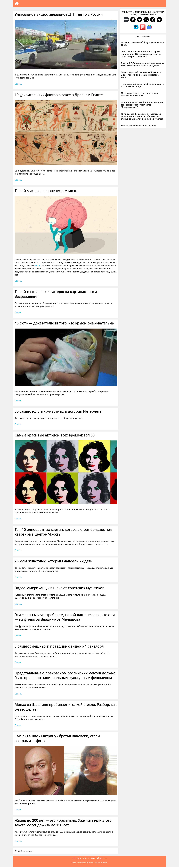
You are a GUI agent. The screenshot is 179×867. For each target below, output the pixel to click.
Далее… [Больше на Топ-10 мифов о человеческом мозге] (18, 280)
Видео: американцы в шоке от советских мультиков (59, 587)
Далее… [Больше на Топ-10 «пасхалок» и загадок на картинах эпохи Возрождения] (18, 312)
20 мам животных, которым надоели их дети (53, 561)
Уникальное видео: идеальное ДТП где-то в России (59, 14)
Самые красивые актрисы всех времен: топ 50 (55, 435)
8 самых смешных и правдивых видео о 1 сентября (59, 646)
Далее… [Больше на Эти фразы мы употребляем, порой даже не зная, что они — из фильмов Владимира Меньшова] (18, 635)
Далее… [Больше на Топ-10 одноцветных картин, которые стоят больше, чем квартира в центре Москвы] (18, 550)
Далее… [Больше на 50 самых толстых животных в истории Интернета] (18, 424)
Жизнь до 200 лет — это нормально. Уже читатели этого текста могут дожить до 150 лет (63, 822)
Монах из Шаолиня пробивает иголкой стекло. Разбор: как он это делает (66, 706)
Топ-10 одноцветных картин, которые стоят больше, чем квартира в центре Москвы (64, 531)
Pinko (37, 265)
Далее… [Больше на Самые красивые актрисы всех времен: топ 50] (18, 518)
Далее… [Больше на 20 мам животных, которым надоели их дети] (18, 577)
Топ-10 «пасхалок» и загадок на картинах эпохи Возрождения (56, 294)
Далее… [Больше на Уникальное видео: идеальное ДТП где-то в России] (18, 83)
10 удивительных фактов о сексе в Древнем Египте (59, 94)
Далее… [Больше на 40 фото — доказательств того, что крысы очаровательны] (18, 400)
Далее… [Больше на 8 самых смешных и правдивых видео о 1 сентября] (18, 662)
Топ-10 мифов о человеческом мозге (46, 190)
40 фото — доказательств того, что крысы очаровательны (65, 323)
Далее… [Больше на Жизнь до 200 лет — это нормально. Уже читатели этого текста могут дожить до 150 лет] (18, 841)
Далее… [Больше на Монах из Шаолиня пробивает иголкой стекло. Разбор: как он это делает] (18, 725)
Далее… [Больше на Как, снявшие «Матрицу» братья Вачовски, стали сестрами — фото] (18, 809)
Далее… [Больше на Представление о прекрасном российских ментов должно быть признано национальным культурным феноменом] (18, 693)
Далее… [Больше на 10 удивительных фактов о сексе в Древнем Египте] (18, 179)
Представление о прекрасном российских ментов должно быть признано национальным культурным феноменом (65, 675)
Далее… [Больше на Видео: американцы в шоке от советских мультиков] (18, 604)
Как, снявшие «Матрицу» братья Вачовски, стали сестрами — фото (57, 738)
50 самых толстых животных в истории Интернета (58, 411)
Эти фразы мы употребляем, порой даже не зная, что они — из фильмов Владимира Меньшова (65, 617)
